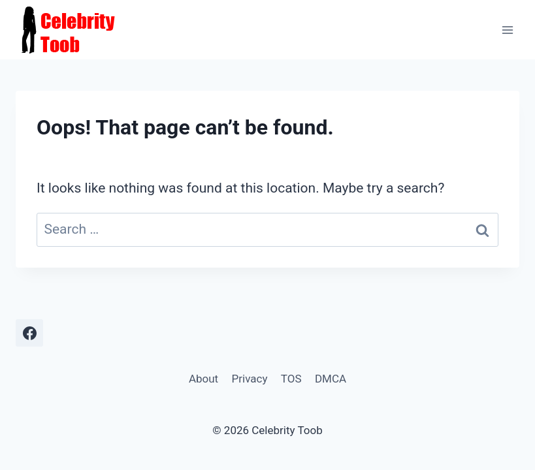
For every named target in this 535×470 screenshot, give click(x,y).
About (203, 378)
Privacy (250, 378)
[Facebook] (29, 333)
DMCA (330, 378)
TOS (291, 378)
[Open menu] (507, 30)
